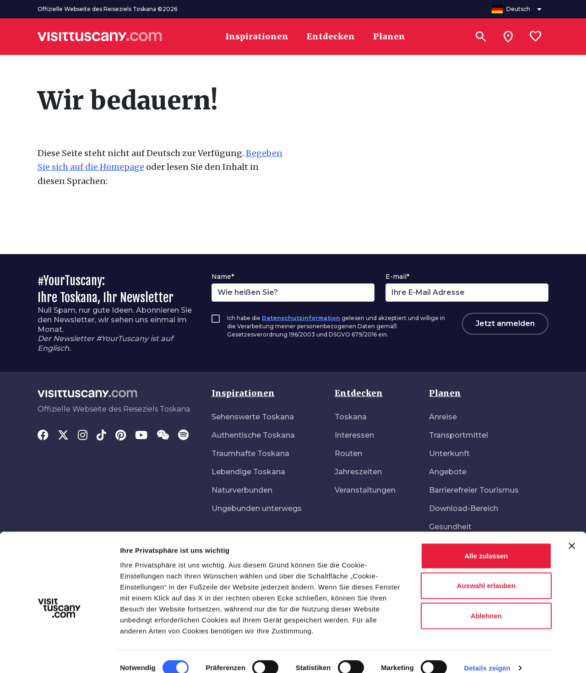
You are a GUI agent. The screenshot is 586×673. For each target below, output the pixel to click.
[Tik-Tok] (101, 435)
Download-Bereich (463, 508)
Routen (348, 453)
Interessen (354, 435)
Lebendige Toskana (248, 471)
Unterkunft (449, 453)
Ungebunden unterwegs (257, 508)
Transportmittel (458, 435)
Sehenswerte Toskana (253, 416)
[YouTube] (141, 435)
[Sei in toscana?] (508, 36)
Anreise (443, 416)
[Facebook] (43, 435)
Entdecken (359, 393)
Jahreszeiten (358, 471)
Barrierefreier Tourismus (474, 490)
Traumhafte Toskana (250, 453)
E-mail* (397, 276)
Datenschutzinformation (301, 318)
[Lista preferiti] (535, 36)
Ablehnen (486, 603)
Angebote (448, 471)
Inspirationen (243, 393)
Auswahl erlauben (486, 573)
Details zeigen (487, 655)
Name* (223, 276)
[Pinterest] (120, 435)
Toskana (351, 416)
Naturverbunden (242, 490)
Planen (445, 393)
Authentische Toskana (253, 435)
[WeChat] (163, 435)
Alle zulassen (486, 543)
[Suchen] (481, 36)
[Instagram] (82, 435)
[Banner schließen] (572, 533)
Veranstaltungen (365, 490)
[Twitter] (63, 435)
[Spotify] (183, 435)
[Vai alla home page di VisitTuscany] (100, 36)
